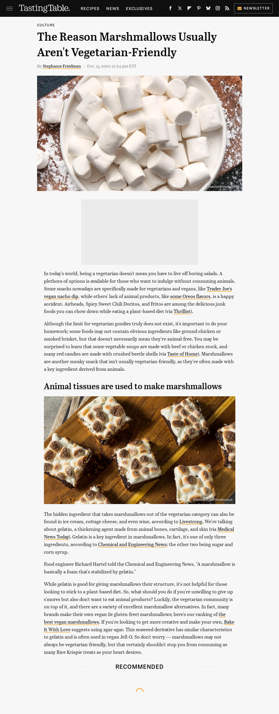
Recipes (90, 8)
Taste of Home (182, 353)
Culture (46, 25)
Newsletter (253, 8)
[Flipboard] (189, 9)
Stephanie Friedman (62, 66)
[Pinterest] (198, 9)
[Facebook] (170, 9)
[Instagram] (217, 9)
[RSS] (227, 9)
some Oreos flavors (190, 296)
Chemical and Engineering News (132, 544)
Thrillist (182, 311)
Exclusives (139, 8)
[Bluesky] (208, 9)
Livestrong (190, 521)
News (112, 8)
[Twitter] (179, 9)
